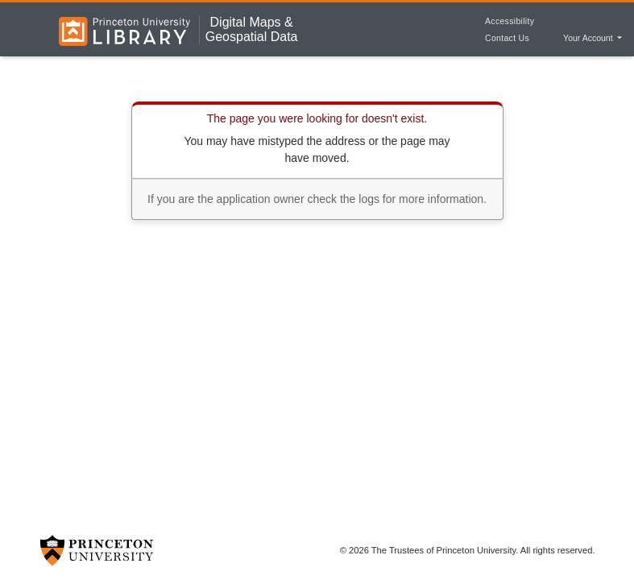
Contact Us (507, 39)
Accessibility (509, 21)
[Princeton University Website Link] (96, 550)
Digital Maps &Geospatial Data (251, 29)
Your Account (589, 38)
